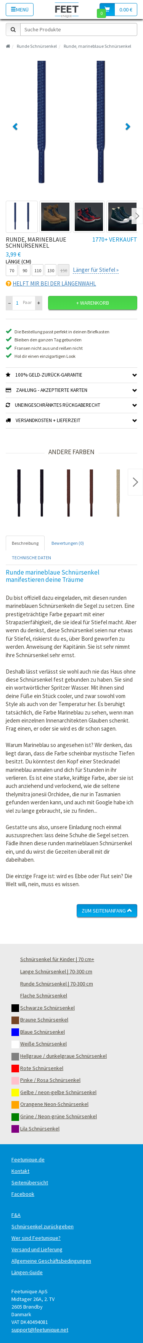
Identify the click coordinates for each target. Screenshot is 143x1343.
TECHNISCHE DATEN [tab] (31, 557)
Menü (20, 9)
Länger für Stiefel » (96, 269)
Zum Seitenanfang (107, 910)
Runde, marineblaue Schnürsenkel (97, 46)
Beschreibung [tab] (25, 543)
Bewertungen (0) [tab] (67, 543)
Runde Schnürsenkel (37, 46)
